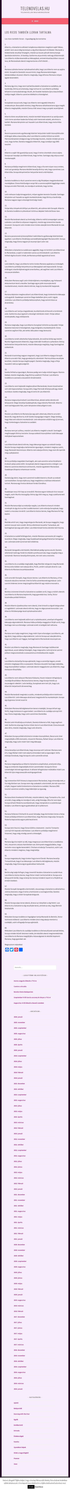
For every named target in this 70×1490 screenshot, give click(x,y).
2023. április (18, 1117)
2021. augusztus (20, 1211)
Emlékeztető (18, 1425)
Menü (36, 21)
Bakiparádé (18, 1408)
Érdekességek (18, 1436)
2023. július (18, 1106)
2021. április (18, 1222)
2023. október (18, 1089)
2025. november (19, 1022)
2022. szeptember (20, 1150)
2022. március (19, 1178)
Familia (16, 1442)
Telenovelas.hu (35, 8)
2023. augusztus (20, 1100)
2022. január (18, 1189)
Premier (16, 1458)
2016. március (19, 1383)
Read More (39, 1487)
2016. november (19, 1356)
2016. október (18, 1361)
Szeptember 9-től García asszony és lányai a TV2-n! (32, 997)
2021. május (18, 1217)
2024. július (18, 1061)
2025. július (18, 1039)
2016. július (18, 1378)
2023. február (18, 1128)
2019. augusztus (20, 1300)
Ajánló (16, 1403)
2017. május (18, 1333)
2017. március (19, 1345)
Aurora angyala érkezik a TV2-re (25, 981)
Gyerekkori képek (20, 1447)
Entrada (17, 1431)
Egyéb (16, 1419)
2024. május (18, 1067)
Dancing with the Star (22, 1414)
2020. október (18, 1256)
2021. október (18, 1206)
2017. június (18, 1328)
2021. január (18, 1239)
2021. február (18, 1233)
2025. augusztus (20, 1034)
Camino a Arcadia (20, 986)
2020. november (19, 1250)
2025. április (18, 1045)
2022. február (18, 1183)
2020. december (19, 1245)
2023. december (19, 1084)
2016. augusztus (20, 1372)
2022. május (18, 1172)
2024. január (18, 1078)
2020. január (18, 1295)
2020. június (18, 1278)
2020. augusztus (20, 1267)
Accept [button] (31, 1487)
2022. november (19, 1139)
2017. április (18, 1339)
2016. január (18, 1389)
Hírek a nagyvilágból (21, 1453)
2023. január (18, 1134)
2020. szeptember (20, 1261)
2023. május (18, 1111)
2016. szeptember (20, 1367)
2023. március (19, 1122)
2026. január (18, 1017)
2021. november (19, 1200)
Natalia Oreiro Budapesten (23, 992)
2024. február (18, 1072)
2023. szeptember (20, 1095)
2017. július (18, 1322)
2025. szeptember (20, 1028)
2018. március (19, 1306)
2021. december (19, 1195)
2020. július (18, 1272)
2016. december (19, 1350)
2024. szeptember (20, 1056)
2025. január (18, 1050)
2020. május (18, 1283)
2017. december (19, 1317)
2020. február (18, 1289)
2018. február (18, 1311)
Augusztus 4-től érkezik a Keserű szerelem (29, 1003)
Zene (15, 1464)
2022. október (18, 1145)
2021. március (19, 1228)
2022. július (18, 1161)
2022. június (18, 1167)
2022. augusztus (20, 1156)
